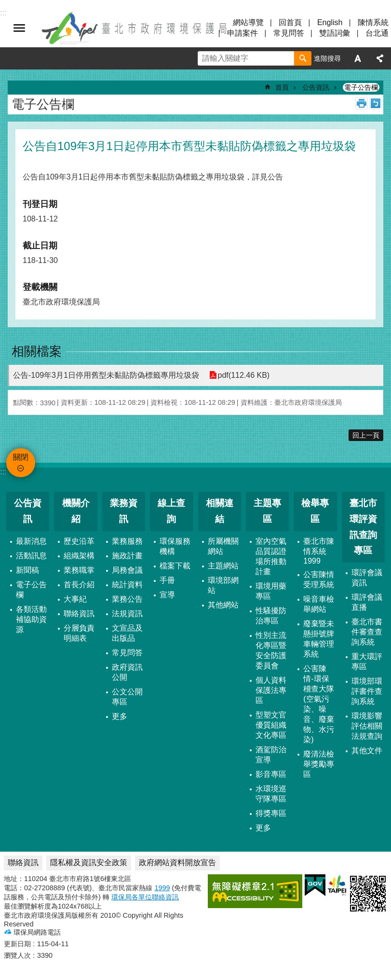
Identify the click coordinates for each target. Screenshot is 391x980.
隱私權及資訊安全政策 (88, 862)
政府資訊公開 (127, 672)
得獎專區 (271, 813)
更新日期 (17, 944)
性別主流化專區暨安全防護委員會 (271, 650)
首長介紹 (79, 584)
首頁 (282, 87)
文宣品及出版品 (127, 633)
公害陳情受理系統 (318, 579)
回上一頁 (365, 435)
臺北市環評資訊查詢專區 (363, 526)
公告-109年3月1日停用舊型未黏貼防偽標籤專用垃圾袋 (106, 375)
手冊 (167, 580)
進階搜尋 (327, 58)
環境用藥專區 (271, 591)
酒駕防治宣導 (271, 754)
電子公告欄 (361, 87)
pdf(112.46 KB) (243, 375)
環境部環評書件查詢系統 (366, 691)
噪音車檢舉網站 (318, 604)
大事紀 (75, 599)
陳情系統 (373, 22)
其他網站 (223, 605)
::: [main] (11, 77)
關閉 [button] (19, 28)
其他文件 (366, 750)
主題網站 (223, 566)
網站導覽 (248, 22)
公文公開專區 (127, 697)
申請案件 (242, 33)
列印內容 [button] (361, 103)
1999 (162, 888)
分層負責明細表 (79, 633)
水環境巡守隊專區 (271, 794)
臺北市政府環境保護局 (135, 28)
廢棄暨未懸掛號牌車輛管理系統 (318, 639)
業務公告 (127, 599)
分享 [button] (380, 58)
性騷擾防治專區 (271, 616)
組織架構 (79, 556)
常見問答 (288, 33)
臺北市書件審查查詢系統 (366, 632)
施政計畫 (127, 556)
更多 (119, 716)
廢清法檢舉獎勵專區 (318, 764)
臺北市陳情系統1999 (318, 551)
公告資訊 (315, 87)
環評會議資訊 (366, 577)
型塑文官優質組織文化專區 (271, 725)
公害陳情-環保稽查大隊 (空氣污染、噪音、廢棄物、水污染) (318, 704)
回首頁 (290, 22)
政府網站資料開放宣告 (177, 862)
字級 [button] (358, 58)
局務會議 (127, 570)
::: (3, 472)
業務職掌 (79, 570)
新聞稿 (27, 570)
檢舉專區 (315, 511)
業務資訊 (123, 511)
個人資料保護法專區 (271, 690)
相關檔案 (37, 351)
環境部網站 (223, 585)
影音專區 (271, 774)
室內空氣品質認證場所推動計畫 (271, 556)
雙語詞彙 (334, 33)
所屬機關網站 (223, 546)
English (329, 22)
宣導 (167, 595)
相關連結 (219, 511)
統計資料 (127, 584)
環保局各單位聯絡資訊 (145, 897)
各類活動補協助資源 (31, 619)
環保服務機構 (175, 546)
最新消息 (31, 541)
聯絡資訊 (79, 613)
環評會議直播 (366, 602)
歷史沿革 (79, 541)
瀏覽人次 (17, 955)
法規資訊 (127, 613)
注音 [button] (375, 103)
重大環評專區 (366, 661)
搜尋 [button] (302, 58)
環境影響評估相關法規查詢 (366, 726)
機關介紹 (76, 511)
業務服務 (127, 541)
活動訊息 (31, 556)
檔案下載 (175, 566)
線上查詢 (171, 511)
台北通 (377, 33)
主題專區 (267, 511)
